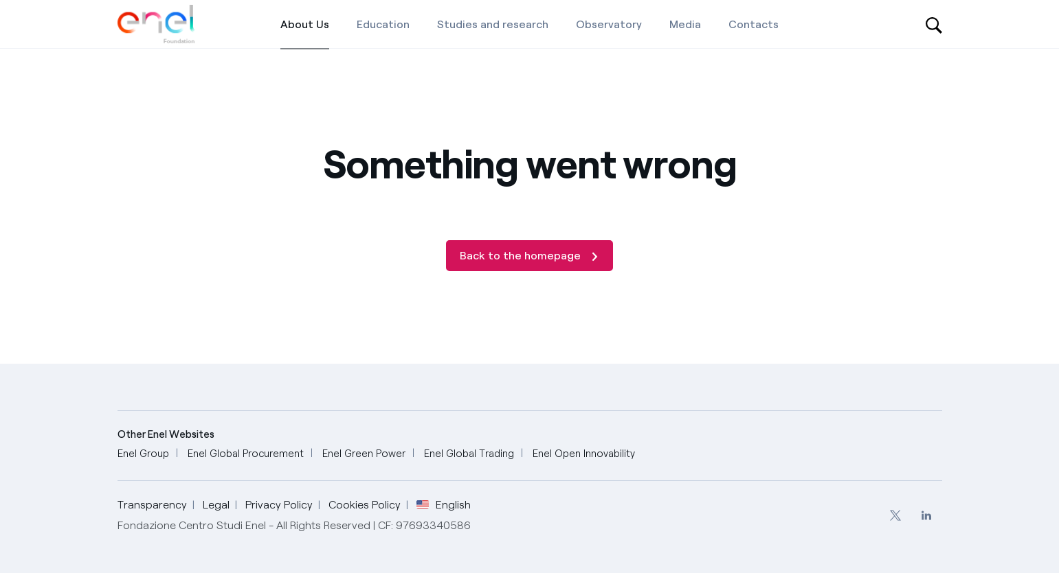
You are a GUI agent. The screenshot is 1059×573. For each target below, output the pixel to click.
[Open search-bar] (934, 24)
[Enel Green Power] (363, 453)
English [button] (443, 505)
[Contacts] (753, 24)
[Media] (685, 24)
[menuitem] (895, 515)
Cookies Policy (364, 504)
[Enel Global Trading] (469, 453)
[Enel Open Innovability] (584, 453)
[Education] (383, 24)
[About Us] (304, 24)
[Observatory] (609, 24)
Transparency (152, 504)
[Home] (157, 24)
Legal (216, 504)
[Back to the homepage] (529, 255)
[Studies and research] (492, 24)
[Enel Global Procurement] (246, 453)
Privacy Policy (279, 504)
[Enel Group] (143, 453)
